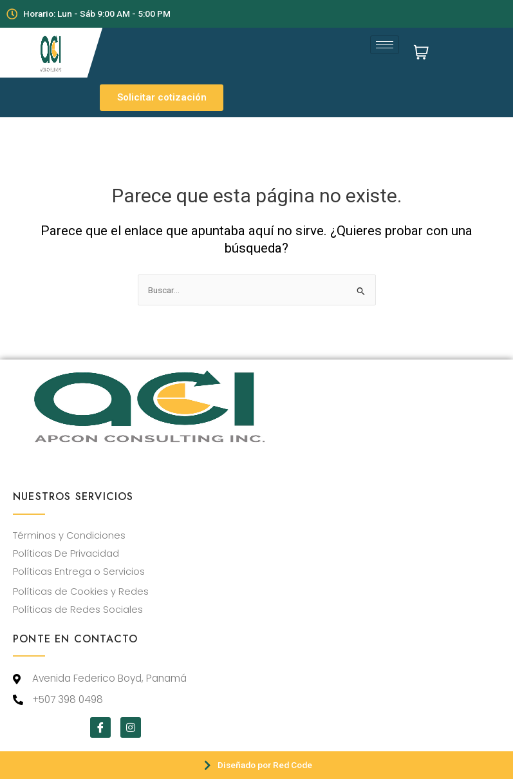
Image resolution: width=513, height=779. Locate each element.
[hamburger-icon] (384, 44)
